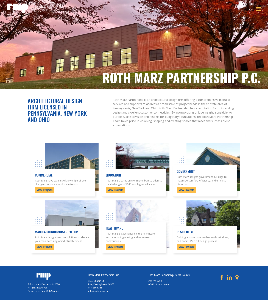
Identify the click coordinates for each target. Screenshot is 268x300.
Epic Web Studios (50, 291)
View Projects (44, 190)
